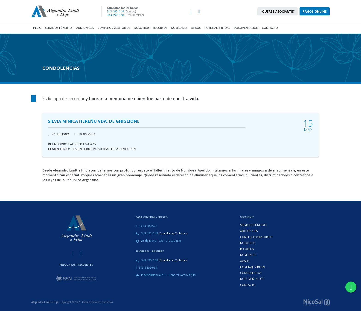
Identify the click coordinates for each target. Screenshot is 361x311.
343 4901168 (115, 15)
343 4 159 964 (148, 268)
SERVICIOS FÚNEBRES (253, 225)
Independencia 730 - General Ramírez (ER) (168, 275)
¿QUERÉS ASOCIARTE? (277, 11)
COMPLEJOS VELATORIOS (256, 237)
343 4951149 (115, 11)
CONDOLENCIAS (250, 273)
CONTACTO (248, 285)
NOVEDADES (248, 255)
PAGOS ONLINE (315, 11)
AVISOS (244, 261)
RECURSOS (247, 249)
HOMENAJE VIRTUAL (253, 267)
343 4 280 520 (148, 226)
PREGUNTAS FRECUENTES (76, 264)
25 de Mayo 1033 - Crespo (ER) (161, 241)
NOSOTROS (247, 243)
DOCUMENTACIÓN (252, 279)
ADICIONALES (249, 231)
